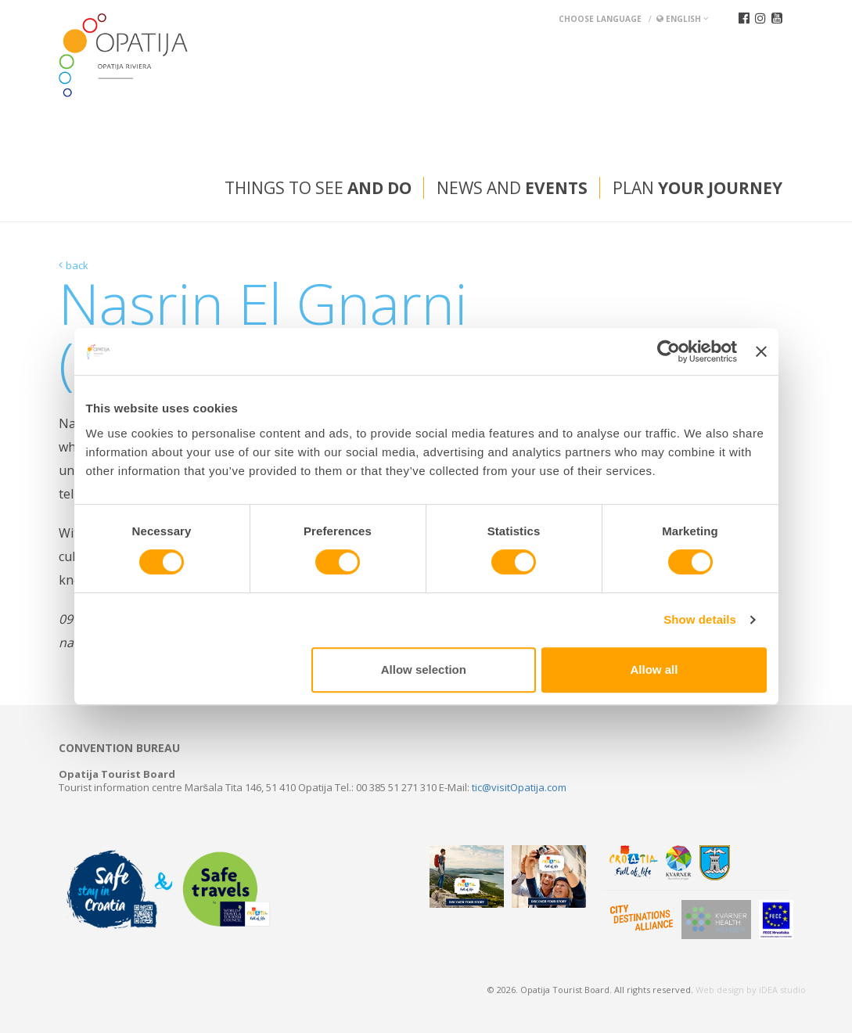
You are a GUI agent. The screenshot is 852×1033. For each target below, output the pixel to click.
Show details (699, 619)
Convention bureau (119, 748)
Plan (697, 188)
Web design (720, 989)
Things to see (318, 188)
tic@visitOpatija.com (519, 787)
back (77, 265)
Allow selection (423, 669)
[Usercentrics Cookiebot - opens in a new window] (668, 351)
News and (512, 188)
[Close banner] (761, 351)
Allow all (654, 669)
